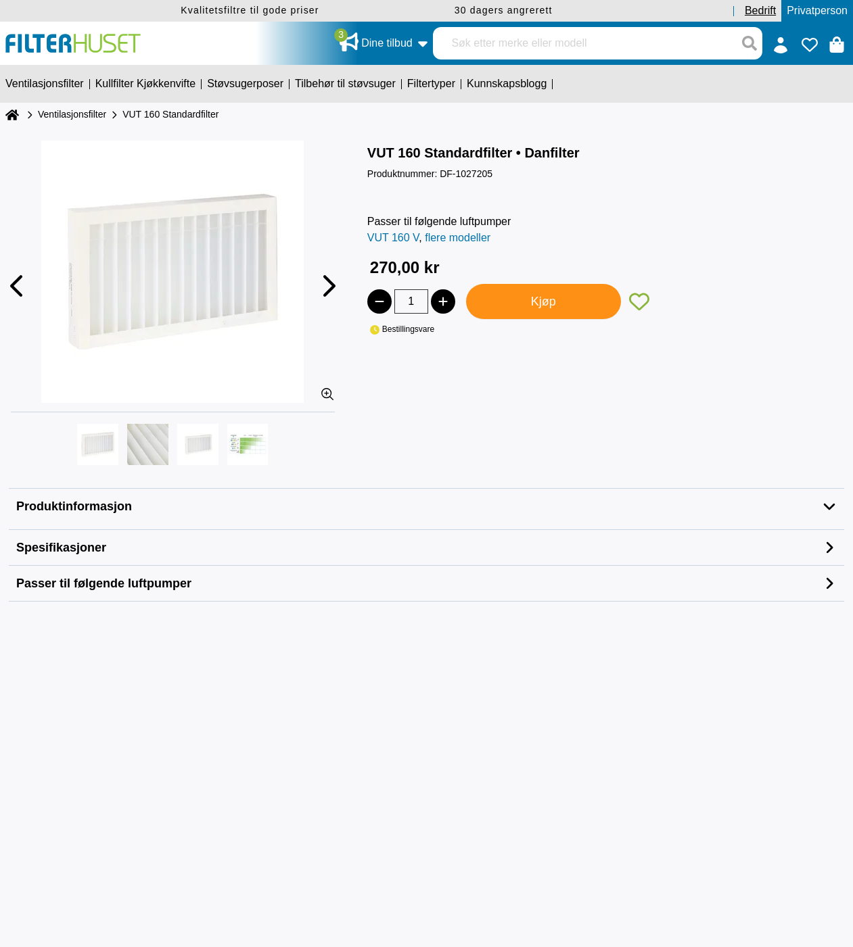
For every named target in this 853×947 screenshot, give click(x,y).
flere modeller (457, 237)
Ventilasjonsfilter (72, 114)
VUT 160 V (393, 237)
